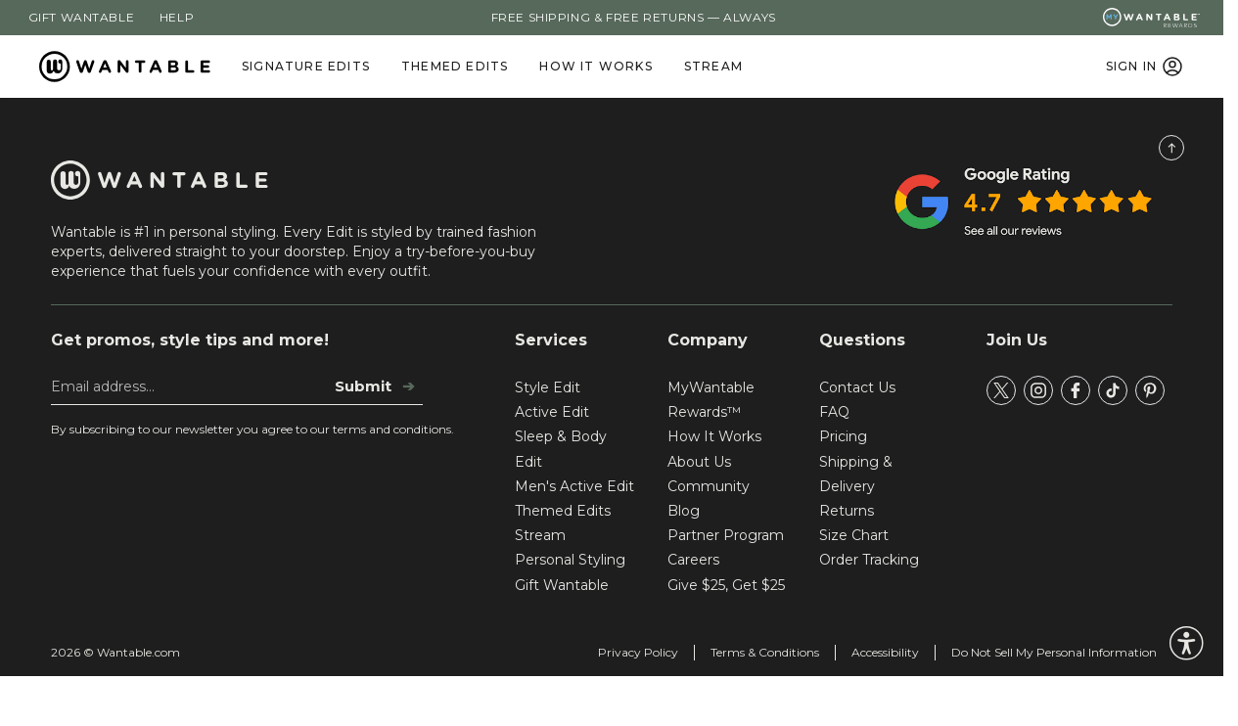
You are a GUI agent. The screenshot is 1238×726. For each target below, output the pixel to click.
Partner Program (725, 535)
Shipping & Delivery (856, 474)
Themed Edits (454, 66)
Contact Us (857, 387)
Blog (683, 511)
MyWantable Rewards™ (711, 400)
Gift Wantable (81, 17)
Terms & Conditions (765, 652)
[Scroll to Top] (1171, 147)
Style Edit (547, 387)
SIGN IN (1145, 66)
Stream (713, 66)
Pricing (843, 436)
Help (177, 17)
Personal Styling (570, 559)
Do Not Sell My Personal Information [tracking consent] (1054, 652)
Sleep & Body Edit (561, 449)
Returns (846, 511)
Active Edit (552, 412)
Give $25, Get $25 (726, 585)
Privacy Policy (638, 652)
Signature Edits (306, 66)
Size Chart (854, 535)
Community (708, 486)
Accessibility (885, 652)
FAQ (834, 412)
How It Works (595, 66)
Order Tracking (869, 559)
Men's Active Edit (574, 486)
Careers (693, 559)
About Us (699, 462)
